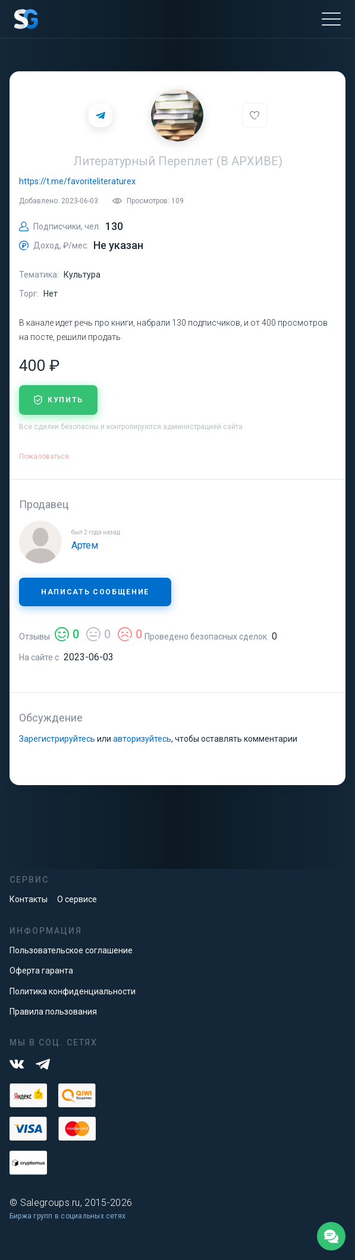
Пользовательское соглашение (71, 950)
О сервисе (77, 899)
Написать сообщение (95, 592)
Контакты (29, 899)
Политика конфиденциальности (73, 991)
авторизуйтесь (142, 739)
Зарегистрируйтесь (57, 739)
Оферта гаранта (41, 970)
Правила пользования (53, 1011)
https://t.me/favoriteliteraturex (77, 181)
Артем (84, 545)
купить (58, 400)
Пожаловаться (44, 456)
